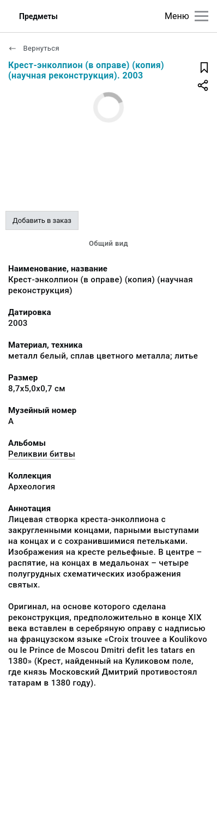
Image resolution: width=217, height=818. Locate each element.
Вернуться (33, 48)
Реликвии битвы (41, 454)
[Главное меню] (201, 16)
